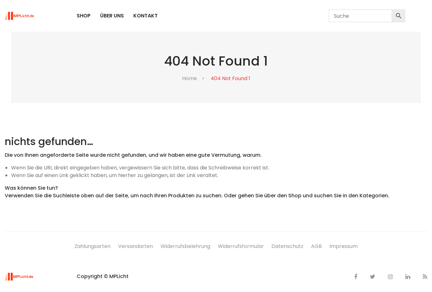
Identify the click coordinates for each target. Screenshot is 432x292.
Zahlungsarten (92, 246)
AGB (316, 246)
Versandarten (135, 246)
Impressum (343, 246)
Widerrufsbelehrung (185, 246)
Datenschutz (287, 246)
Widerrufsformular (241, 246)
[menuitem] (84, 16)
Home (189, 78)
